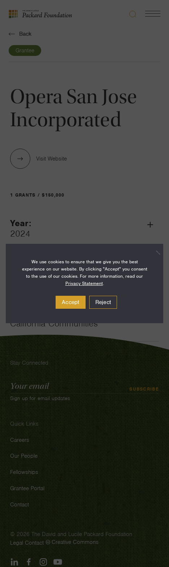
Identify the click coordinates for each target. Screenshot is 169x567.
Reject (103, 302)
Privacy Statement (84, 283)
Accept (70, 302)
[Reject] (154, 252)
